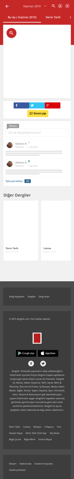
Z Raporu (49, 426)
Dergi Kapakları (16, 296)
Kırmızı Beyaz (45, 439)
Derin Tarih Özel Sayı (36, 433)
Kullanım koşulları (44, 463)
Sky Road (54, 433)
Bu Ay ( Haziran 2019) (22, 17)
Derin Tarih (53, 17)
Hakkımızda (25, 463)
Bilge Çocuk (15, 439)
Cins (59, 426)
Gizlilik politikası (17, 469)
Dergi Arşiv (44, 296)
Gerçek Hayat (15, 433)
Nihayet (37, 426)
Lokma (26, 426)
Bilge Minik (29, 439)
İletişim (12, 463)
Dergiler (32, 296)
